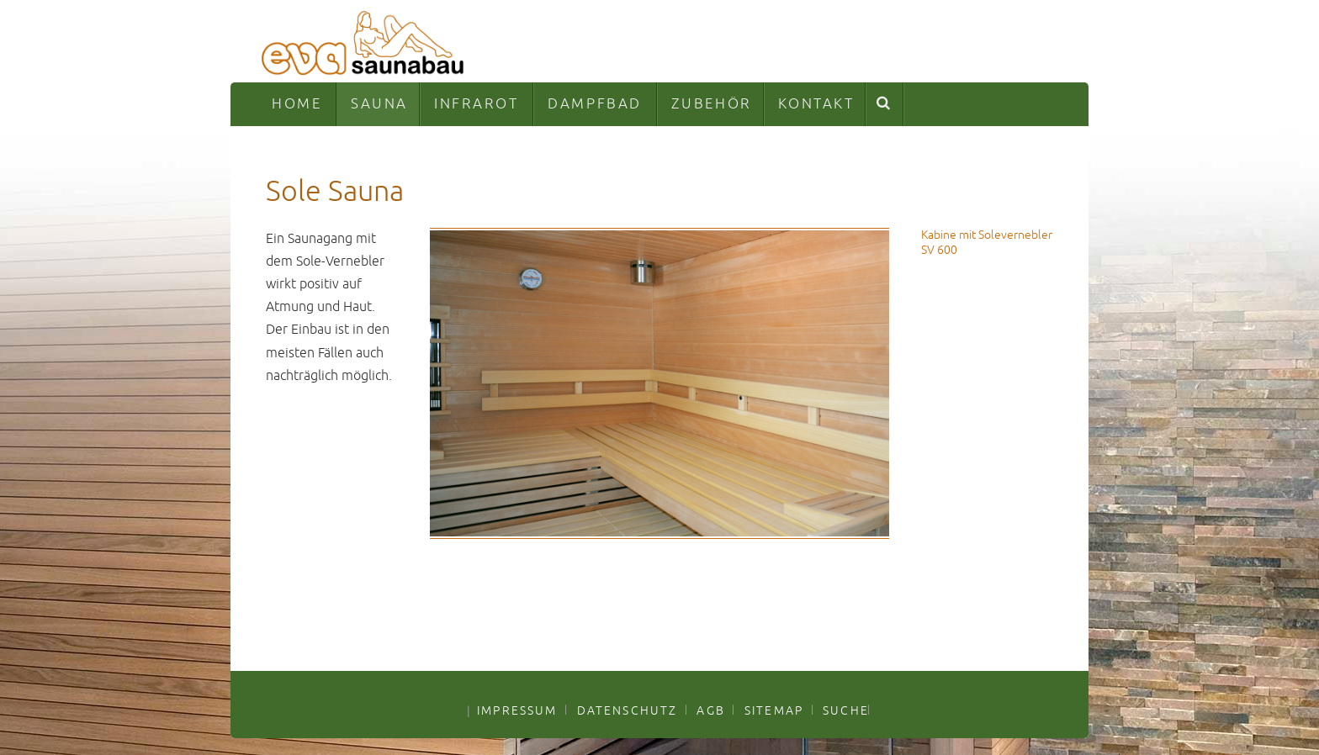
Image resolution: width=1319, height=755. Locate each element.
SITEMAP (773, 710)
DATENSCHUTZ (627, 710)
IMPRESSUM (517, 710)
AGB (710, 710)
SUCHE (846, 710)
